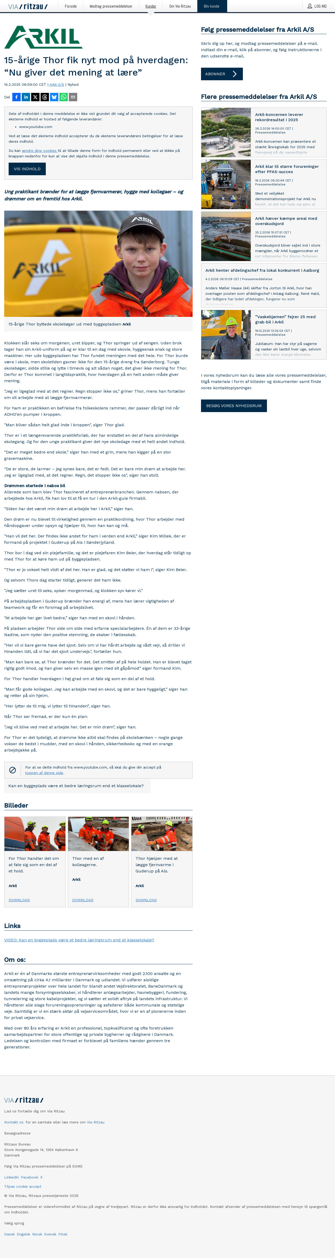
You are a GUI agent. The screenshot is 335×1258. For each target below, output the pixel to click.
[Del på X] (35, 97)
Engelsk (23, 1234)
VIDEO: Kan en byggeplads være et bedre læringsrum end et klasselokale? (79, 939)
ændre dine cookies (40, 150)
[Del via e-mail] (73, 97)
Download (19, 900)
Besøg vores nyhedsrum (234, 405)
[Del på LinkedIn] (26, 97)
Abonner (222, 74)
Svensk (50, 1234)
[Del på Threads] (45, 97)
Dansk (9, 1234)
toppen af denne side (44, 773)
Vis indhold (27, 168)
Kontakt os (14, 1122)
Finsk (62, 1234)
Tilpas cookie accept (22, 1186)
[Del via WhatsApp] (63, 97)
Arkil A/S (56, 84)
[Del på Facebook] (16, 97)
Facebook (29, 1177)
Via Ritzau (95, 1122)
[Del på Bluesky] (54, 97)
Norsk (37, 1234)
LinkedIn (11, 1177)
